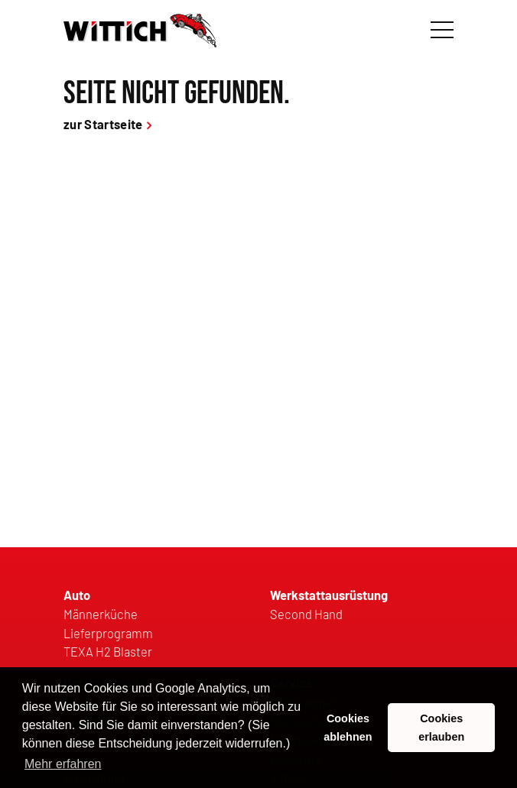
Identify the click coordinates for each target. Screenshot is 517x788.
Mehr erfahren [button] (63, 763)
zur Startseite (103, 123)
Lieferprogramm (108, 632)
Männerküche (100, 613)
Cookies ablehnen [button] (348, 727)
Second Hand (306, 613)
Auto (76, 594)
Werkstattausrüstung (329, 594)
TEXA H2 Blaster (107, 651)
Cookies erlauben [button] (441, 727)
